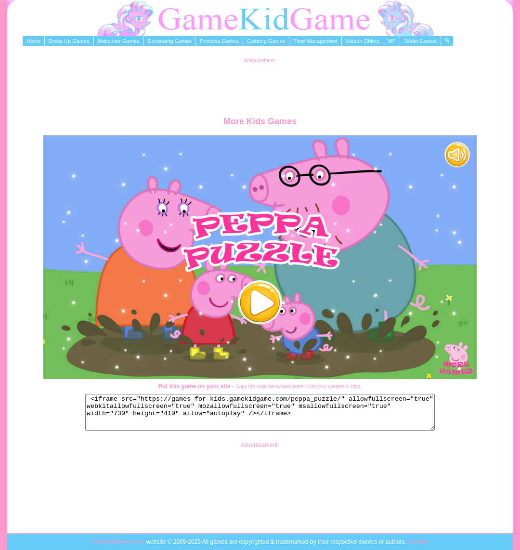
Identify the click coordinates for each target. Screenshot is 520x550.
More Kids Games (260, 121)
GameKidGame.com (119, 541)
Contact (418, 541)
